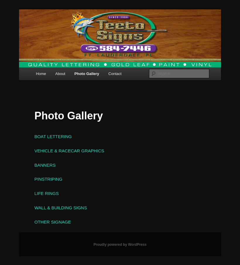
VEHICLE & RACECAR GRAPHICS (69, 150)
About (60, 74)
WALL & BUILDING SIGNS (60, 207)
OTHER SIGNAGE (52, 221)
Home (41, 74)
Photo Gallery (86, 74)
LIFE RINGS (46, 193)
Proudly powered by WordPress (119, 245)
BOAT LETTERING (53, 136)
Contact (114, 74)
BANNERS (45, 165)
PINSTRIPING (48, 179)
